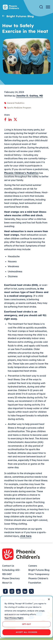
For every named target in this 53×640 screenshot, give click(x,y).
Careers (32, 565)
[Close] (49, 599)
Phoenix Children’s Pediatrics (21, 173)
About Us (7, 582)
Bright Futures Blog (20, 16)
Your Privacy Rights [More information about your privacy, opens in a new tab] (14, 618)
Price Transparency (38, 574)
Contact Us (8, 565)
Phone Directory (11, 578)
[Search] (41, 7)
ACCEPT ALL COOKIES (26, 632)
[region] (26, 617)
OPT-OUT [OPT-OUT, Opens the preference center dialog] (26, 624)
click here (25, 536)
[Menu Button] (48, 7)
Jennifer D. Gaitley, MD (29, 95)
